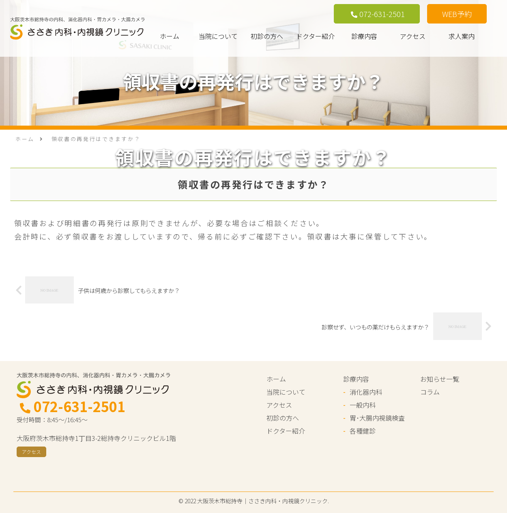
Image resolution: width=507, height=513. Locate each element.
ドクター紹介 (315, 36)
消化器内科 (366, 392)
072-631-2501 (378, 14)
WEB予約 (457, 14)
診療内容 (364, 36)
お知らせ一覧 (439, 379)
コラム (430, 392)
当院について (218, 36)
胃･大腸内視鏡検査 (377, 418)
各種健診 (363, 431)
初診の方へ (267, 36)
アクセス (412, 36)
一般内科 (363, 405)
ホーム (169, 36)
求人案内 (462, 36)
